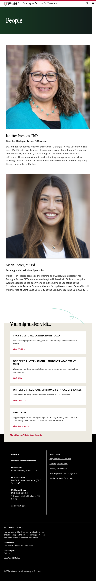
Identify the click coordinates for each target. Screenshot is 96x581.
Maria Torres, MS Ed (20, 264)
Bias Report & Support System (63, 474)
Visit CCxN (18, 349)
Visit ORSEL (18, 401)
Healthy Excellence (58, 469)
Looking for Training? (59, 464)
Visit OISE (17, 378)
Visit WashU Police (12, 558)
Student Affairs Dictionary (61, 479)
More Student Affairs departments (26, 435)
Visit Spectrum (19, 426)
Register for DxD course (60, 459)
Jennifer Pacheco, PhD (22, 135)
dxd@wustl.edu (18, 506)
